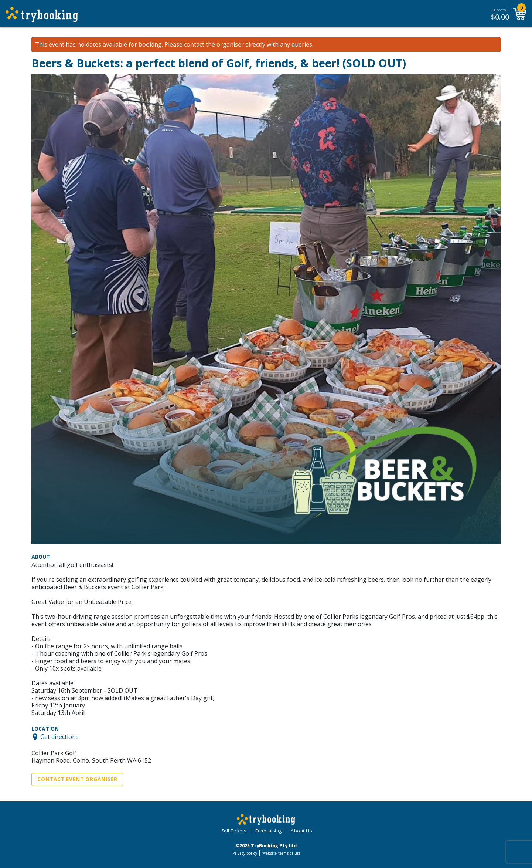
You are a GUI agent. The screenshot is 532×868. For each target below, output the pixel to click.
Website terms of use (281, 853)
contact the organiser (214, 44)
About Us (301, 831)
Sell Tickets (234, 831)
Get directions (59, 737)
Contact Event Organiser (77, 779)
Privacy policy (244, 853)
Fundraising (268, 831)
